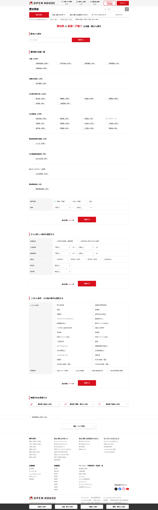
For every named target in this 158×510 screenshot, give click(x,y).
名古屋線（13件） (41, 83)
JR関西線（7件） (114, 63)
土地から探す (32, 446)
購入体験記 (82, 446)
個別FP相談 (57, 459)
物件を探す (39, 15)
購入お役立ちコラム (84, 444)
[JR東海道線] (34, 63)
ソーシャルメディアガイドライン (112, 497)
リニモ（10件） (41, 143)
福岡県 (56, 489)
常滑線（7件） (89, 118)
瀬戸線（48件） (41, 128)
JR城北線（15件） (42, 68)
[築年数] (63, 271)
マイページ (119, 15)
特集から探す (32, 457)
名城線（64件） (89, 98)
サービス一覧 (32, 471)
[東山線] (34, 99)
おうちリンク (82, 481)
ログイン (123, 3)
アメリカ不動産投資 (84, 479)
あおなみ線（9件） (42, 158)
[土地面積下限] (63, 247)
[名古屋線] (34, 83)
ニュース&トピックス (35, 473)
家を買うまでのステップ (60, 444)
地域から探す (42, 507)
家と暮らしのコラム (84, 441)
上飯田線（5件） (65, 103)
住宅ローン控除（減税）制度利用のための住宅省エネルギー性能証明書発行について (104, 502)
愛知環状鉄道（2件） (42, 189)
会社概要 (31, 468)
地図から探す (93, 507)
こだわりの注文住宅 (109, 452)
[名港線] (34, 103)
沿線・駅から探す (67, 507)
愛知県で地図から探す (113, 404)
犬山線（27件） (89, 123)
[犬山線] (82, 123)
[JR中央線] (58, 63)
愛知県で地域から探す (45, 404)
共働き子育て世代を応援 (60, 452)
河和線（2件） (40, 123)
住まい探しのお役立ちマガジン (79, 15)
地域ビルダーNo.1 (109, 444)
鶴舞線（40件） (65, 98)
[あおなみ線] (34, 159)
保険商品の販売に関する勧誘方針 (119, 500)
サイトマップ (85, 497)
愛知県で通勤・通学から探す (79, 404)
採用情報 (31, 479)
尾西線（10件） (65, 123)
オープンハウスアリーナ (85, 484)
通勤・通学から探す (119, 507)
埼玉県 (56, 473)
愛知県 (56, 481)
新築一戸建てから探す (35, 441)
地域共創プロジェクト (85, 487)
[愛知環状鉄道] (34, 189)
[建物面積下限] (63, 253)
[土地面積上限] (86, 247)
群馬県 (56, 479)
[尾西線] (58, 123)
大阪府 (56, 484)
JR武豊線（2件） (89, 63)
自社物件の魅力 (108, 446)
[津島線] (107, 128)
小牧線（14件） (114, 123)
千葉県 (56, 476)
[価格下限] (63, 207)
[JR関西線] (107, 63)
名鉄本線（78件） (41, 118)
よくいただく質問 (86, 500)
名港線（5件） (40, 103)
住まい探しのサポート (59, 15)
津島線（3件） (113, 128)
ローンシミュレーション (60, 441)
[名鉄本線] (34, 119)
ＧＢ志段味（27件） (42, 174)
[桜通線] (107, 99)
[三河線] (82, 128)
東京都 (56, 468)
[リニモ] (34, 143)
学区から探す (32, 454)
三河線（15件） (89, 128)
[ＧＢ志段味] (34, 174)
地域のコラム (82, 449)
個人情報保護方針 (96, 497)
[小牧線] (107, 123)
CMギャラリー (33, 476)
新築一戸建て (82, 473)
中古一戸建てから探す (35, 444)
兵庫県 (56, 487)
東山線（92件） (41, 98)
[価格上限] (84, 207)
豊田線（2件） (64, 118)
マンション (82, 476)
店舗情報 (57, 465)
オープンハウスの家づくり (111, 441)
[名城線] (82, 99)
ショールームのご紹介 (110, 449)
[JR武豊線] (82, 63)
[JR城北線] (34, 68)
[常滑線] (82, 119)
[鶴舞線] (58, 99)
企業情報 (32, 465)
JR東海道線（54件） (42, 63)
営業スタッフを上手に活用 (61, 454)
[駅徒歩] (63, 265)
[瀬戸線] (34, 128)
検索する (81, 40)
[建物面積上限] (86, 253)
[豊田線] (58, 119)
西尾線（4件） (64, 128)
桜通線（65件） (114, 98)
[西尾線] (58, 128)
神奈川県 (56, 471)
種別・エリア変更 (84, 426)
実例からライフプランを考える (62, 449)
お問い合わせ (97, 500)
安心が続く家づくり (59, 446)
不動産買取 (82, 471)
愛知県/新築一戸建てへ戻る (39, 417)
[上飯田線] (58, 103)
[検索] (127, 9)
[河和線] (34, 123)
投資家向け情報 (83, 468)
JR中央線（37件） (66, 63)
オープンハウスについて (99, 15)
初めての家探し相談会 (60, 457)
